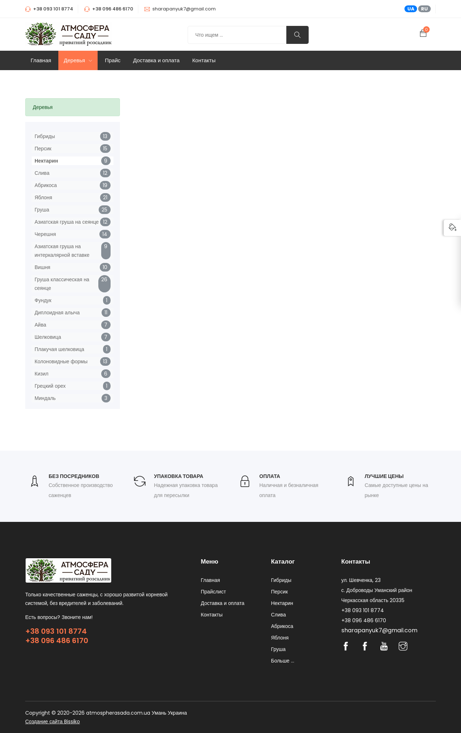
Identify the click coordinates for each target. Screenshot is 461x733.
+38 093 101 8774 (56, 631)
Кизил (41, 373)
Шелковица (48, 337)
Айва (40, 324)
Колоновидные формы (61, 361)
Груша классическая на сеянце (62, 284)
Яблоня (43, 197)
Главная (41, 60)
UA (411, 8)
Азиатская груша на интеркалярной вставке (62, 251)
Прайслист (213, 591)
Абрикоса (46, 185)
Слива (42, 173)
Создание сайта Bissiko (52, 721)
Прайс (112, 60)
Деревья (78, 60)
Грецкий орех (50, 386)
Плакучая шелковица (59, 349)
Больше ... (282, 660)
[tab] (72, 107)
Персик (43, 148)
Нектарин (46, 160)
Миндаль (45, 398)
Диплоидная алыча (57, 312)
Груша (42, 209)
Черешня (45, 234)
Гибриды (45, 136)
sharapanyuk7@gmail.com (184, 8)
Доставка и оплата (156, 60)
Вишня (42, 267)
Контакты (204, 60)
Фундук (43, 300)
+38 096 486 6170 (56, 641)
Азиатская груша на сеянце (67, 222)
